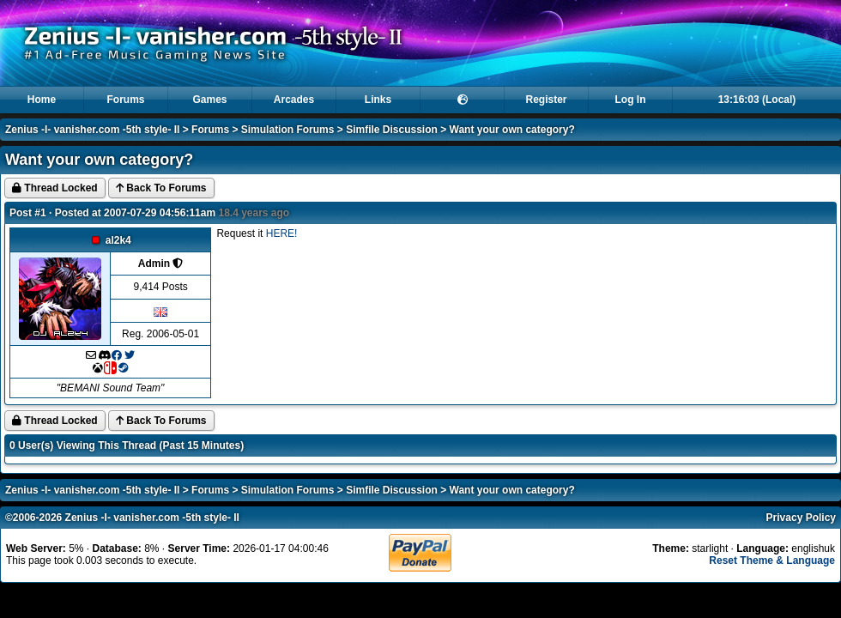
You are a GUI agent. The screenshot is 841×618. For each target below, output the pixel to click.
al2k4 (118, 240)
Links (378, 100)
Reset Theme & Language (772, 560)
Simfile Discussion (392, 130)
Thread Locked (55, 188)
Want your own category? (512, 130)
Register (545, 100)
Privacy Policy (801, 518)
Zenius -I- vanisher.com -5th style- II (92, 130)
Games (209, 100)
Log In (630, 100)
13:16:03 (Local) (757, 100)
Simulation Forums (288, 130)
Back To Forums (161, 188)
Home (41, 100)
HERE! (282, 233)
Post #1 (27, 213)
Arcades (294, 100)
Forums (125, 100)
